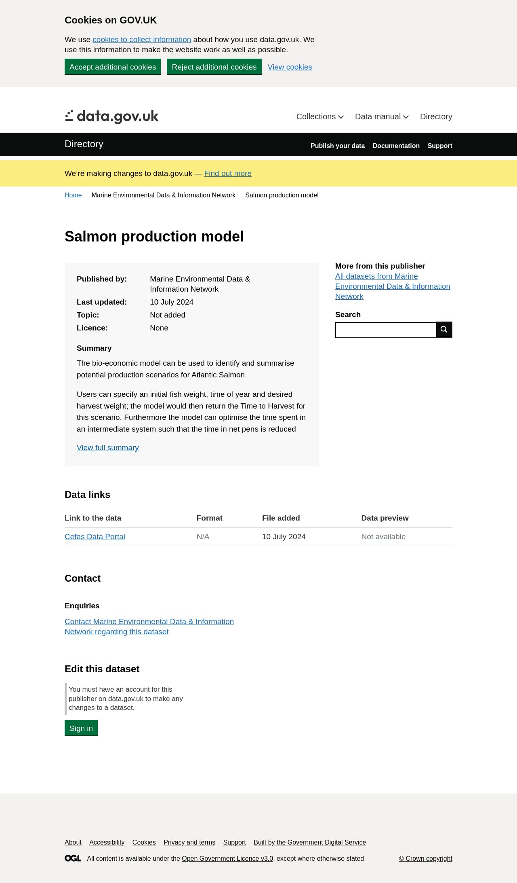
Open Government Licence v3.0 (227, 858)
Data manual (379, 116)
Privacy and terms (189, 842)
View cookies (290, 67)
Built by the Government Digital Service (310, 842)
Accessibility (106, 842)
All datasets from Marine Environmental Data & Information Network (392, 286)
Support (440, 145)
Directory (436, 116)
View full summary (108, 447)
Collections (317, 116)
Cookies (144, 842)
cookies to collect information (141, 39)
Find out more (228, 173)
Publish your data (338, 145)
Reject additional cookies (214, 67)
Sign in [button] (81, 728)
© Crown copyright (425, 858)
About (73, 842)
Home (73, 195)
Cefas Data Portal (95, 536)
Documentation (396, 145)
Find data (444, 329)
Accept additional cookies (112, 67)
